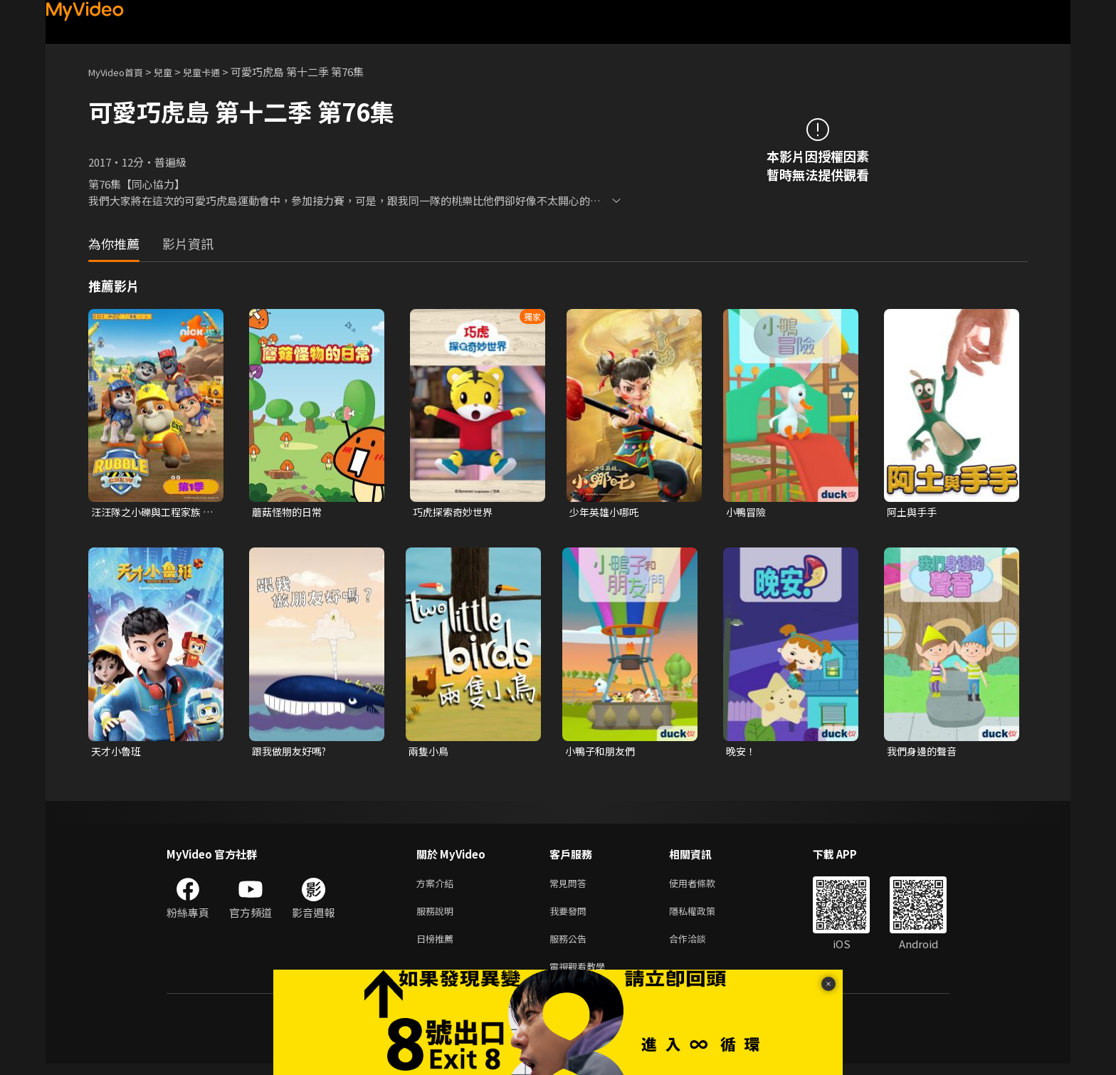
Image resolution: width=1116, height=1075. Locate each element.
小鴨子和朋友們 (602, 752)
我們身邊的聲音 (924, 752)
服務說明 (437, 916)
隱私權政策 (704, 916)
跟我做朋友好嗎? (292, 752)
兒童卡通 (217, 71)
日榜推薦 (437, 946)
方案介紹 (437, 886)
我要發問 (570, 916)
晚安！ (742, 752)
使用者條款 (704, 886)
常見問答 (570, 886)
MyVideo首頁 (120, 71)
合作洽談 (699, 946)
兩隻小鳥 (430, 752)
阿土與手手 (913, 512)
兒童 (174, 71)
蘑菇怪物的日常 (289, 512)
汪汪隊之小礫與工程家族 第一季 (150, 512)
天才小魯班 (117, 752)
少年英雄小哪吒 (606, 512)
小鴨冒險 (747, 512)
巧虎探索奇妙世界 (455, 512)
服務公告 (570, 946)
